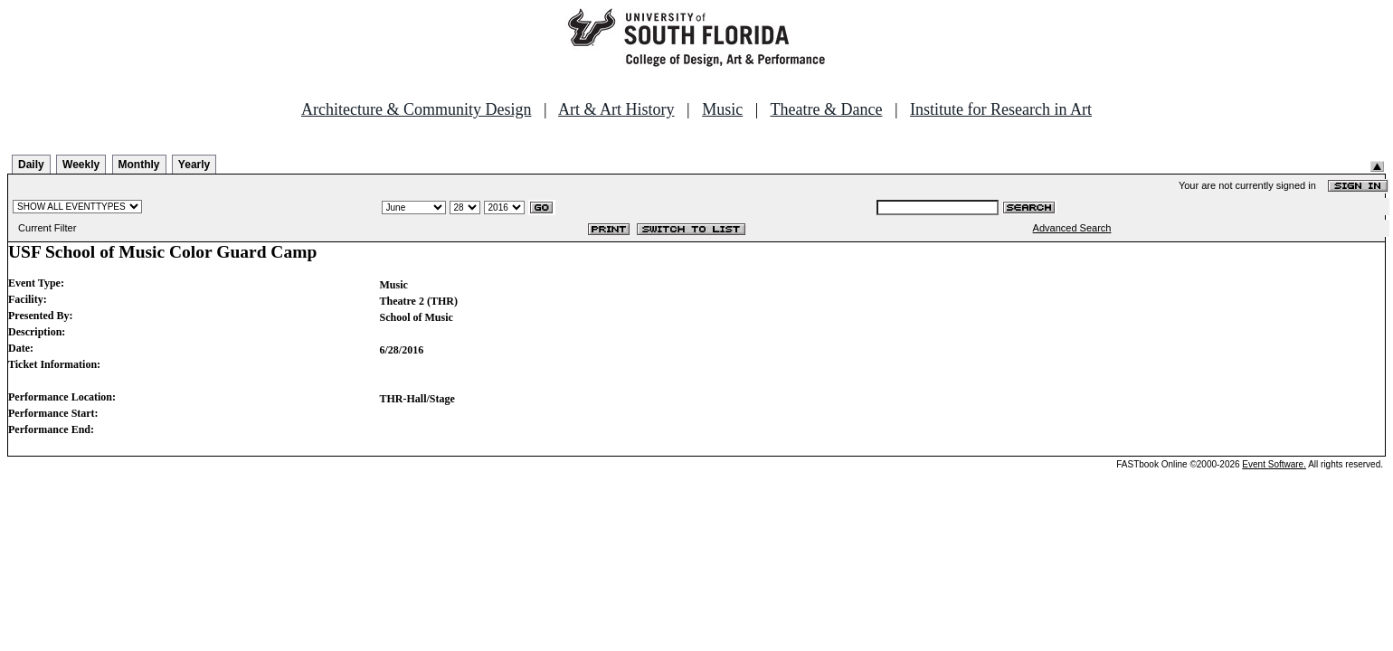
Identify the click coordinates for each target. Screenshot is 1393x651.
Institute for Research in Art (1001, 109)
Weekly (81, 164)
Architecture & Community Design (416, 109)
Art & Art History (616, 109)
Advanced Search (1072, 227)
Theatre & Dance (826, 109)
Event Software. (1274, 464)
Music (722, 109)
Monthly (139, 164)
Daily (31, 164)
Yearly (194, 164)
